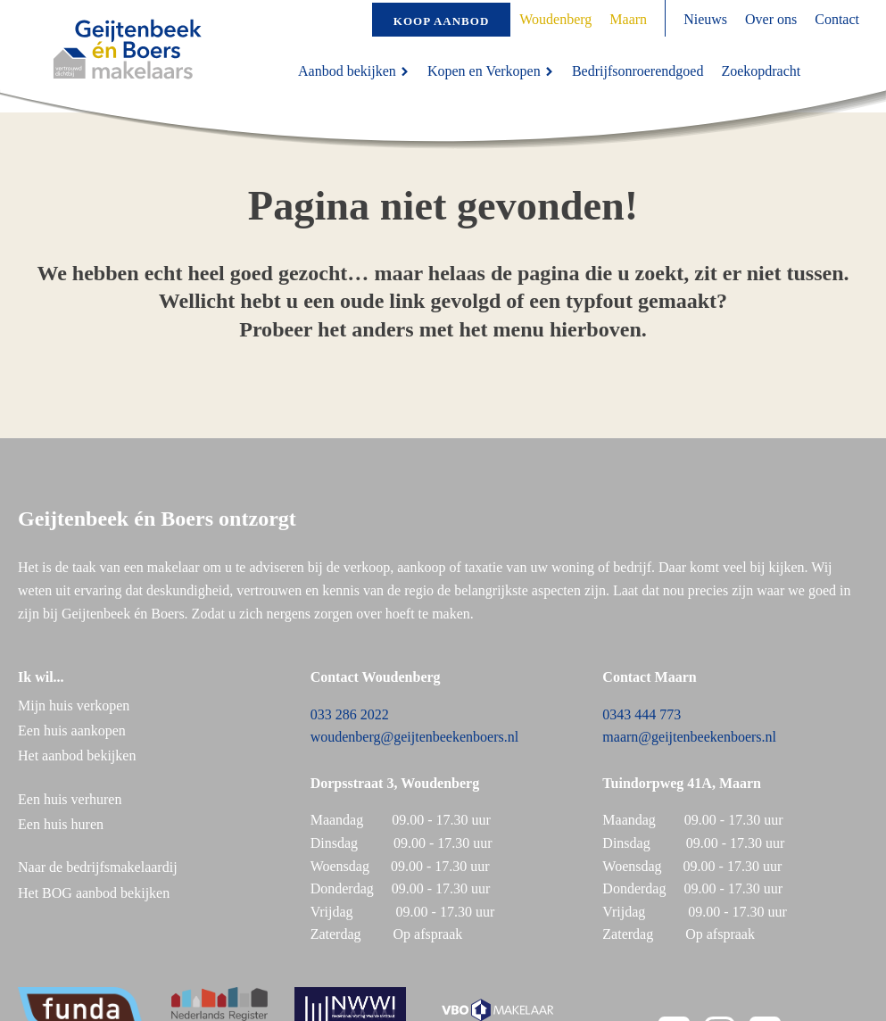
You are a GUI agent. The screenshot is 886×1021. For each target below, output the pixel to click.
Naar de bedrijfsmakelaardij (98, 867)
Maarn (628, 19)
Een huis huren (61, 824)
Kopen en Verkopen (490, 71)
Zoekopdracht (760, 71)
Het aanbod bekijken (77, 755)
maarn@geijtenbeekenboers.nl (689, 736)
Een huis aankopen (72, 730)
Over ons (771, 19)
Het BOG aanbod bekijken (94, 893)
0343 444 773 (641, 714)
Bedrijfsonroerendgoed (638, 71)
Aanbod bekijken (354, 71)
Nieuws (705, 19)
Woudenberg (555, 19)
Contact (837, 19)
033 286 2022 (350, 714)
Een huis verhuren (71, 799)
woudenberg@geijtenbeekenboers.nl (414, 736)
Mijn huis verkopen (73, 705)
